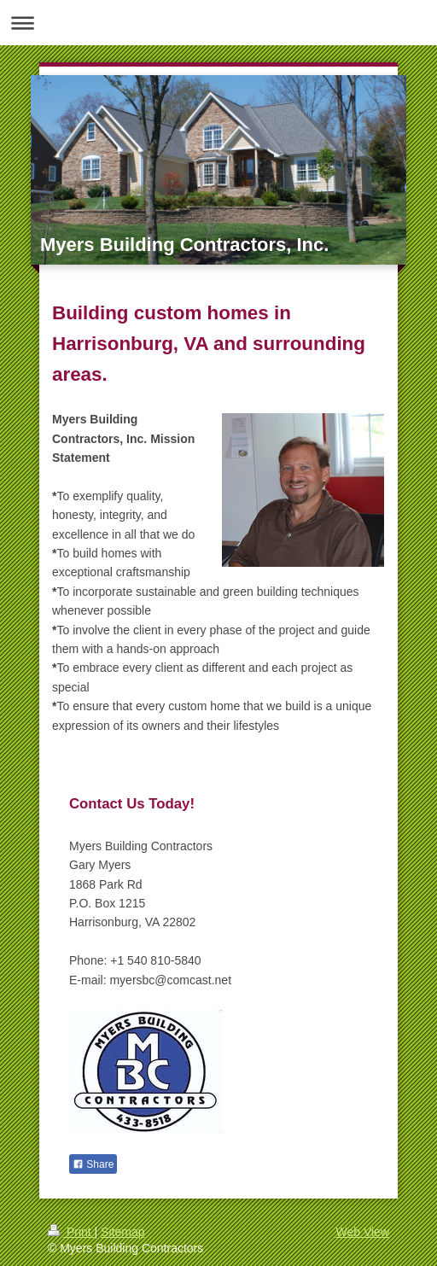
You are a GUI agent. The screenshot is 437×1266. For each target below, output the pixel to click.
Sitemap (122, 1232)
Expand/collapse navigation (218, 22)
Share (93, 1164)
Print (71, 1232)
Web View (362, 1232)
